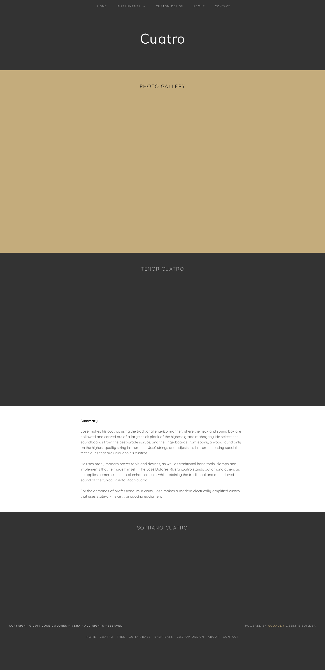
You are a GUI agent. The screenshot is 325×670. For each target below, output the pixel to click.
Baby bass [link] (163, 636)
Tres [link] (121, 636)
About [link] (199, 6)
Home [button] (91, 636)
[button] (130, 6)
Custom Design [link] (169, 6)
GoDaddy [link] (276, 625)
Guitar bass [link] (140, 636)
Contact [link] (222, 6)
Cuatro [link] (106, 636)
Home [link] (102, 6)
